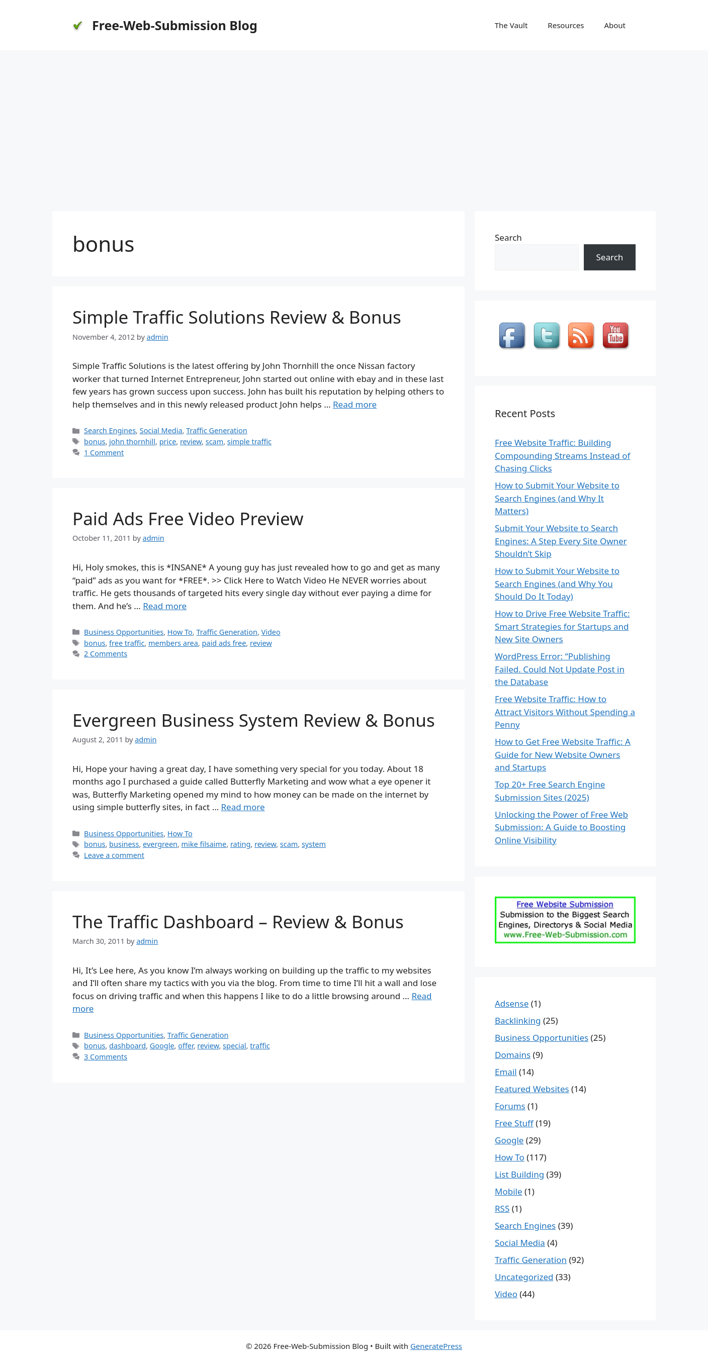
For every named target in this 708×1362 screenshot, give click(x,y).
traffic (260, 1045)
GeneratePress (436, 1346)
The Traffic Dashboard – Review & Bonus (238, 921)
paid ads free (224, 643)
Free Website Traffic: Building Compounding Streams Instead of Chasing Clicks (562, 455)
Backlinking (518, 1020)
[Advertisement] (354, 125)
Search (508, 237)
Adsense (511, 1003)
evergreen (160, 844)
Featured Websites (532, 1089)
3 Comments (105, 1056)
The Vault (511, 25)
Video (271, 632)
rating (240, 844)
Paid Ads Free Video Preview (188, 518)
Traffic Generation (216, 430)
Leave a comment (114, 855)
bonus (94, 441)
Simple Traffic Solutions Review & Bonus (236, 317)
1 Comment (104, 452)
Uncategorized (524, 1277)
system (314, 844)
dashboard (127, 1045)
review (191, 441)
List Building (519, 1174)
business (124, 844)
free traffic (126, 643)
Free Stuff (514, 1123)
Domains (512, 1054)
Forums (510, 1106)
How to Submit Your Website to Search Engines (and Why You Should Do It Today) (557, 583)
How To (180, 632)
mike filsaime (204, 844)
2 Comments (105, 653)
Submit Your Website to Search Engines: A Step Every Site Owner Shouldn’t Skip (561, 540)
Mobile (508, 1191)
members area (173, 643)
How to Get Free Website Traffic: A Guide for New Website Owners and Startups (563, 754)
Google (162, 1045)
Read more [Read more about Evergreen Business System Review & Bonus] (243, 807)
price (167, 441)
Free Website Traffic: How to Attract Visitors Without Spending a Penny (565, 711)
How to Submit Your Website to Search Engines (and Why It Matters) (557, 498)
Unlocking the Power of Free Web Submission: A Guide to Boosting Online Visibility (561, 827)
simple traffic (249, 441)
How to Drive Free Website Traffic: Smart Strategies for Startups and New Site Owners (562, 626)
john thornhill (132, 441)
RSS (502, 1208)
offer (185, 1045)
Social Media (161, 430)
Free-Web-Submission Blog (174, 25)
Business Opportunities (123, 632)
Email (506, 1072)
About (615, 25)
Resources (566, 25)
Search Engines (110, 430)
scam (214, 441)
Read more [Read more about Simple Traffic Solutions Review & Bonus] (355, 404)
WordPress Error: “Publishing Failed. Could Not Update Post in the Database (560, 669)
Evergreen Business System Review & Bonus (253, 720)
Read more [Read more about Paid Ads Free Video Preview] (165, 606)
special (234, 1045)
